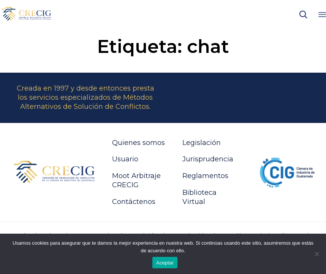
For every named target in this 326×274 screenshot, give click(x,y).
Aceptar (165, 263)
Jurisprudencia (207, 159)
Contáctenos (133, 202)
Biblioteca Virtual (199, 197)
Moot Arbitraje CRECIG (136, 180)
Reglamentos (205, 176)
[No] (316, 254)
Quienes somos (138, 143)
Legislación (201, 143)
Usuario (125, 159)
